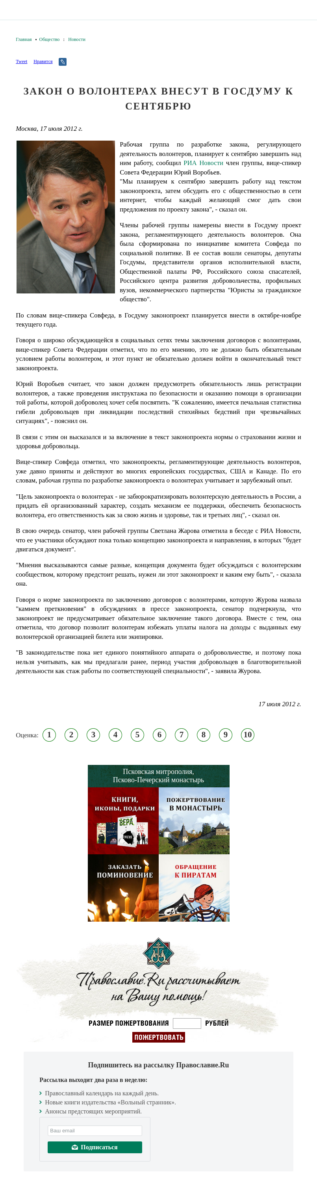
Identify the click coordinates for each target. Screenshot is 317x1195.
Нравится (42, 61)
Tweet (21, 61)
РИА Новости (203, 163)
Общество (49, 39)
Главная (24, 39)
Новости (76, 39)
